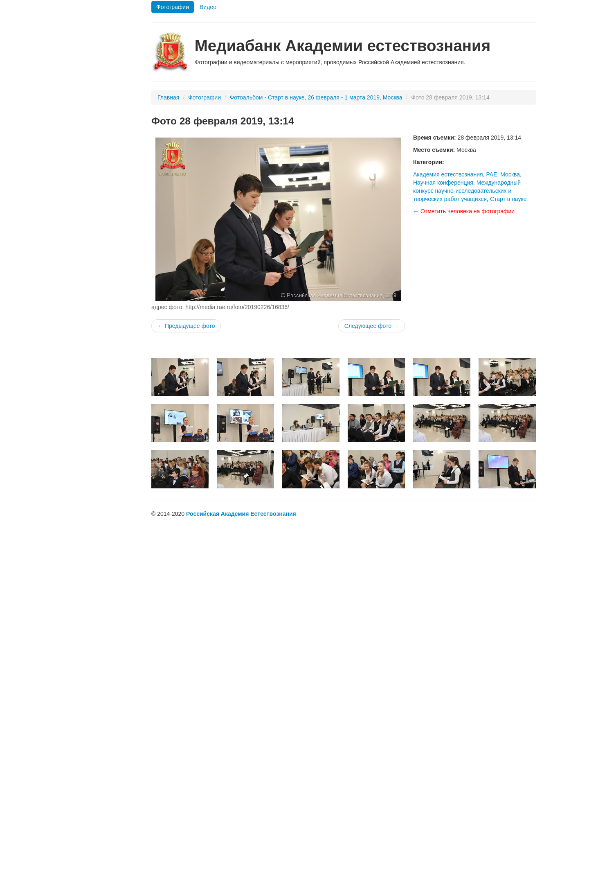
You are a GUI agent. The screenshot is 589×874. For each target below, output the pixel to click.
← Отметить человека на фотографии (464, 211)
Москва (510, 174)
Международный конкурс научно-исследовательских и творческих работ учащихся (467, 190)
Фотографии (172, 7)
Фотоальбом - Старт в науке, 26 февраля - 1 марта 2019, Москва (316, 97)
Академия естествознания (448, 174)
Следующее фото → (371, 326)
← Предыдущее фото (186, 326)
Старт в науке (508, 199)
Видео (208, 7)
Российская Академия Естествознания (241, 513)
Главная (168, 97)
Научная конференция (443, 182)
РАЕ (491, 174)
